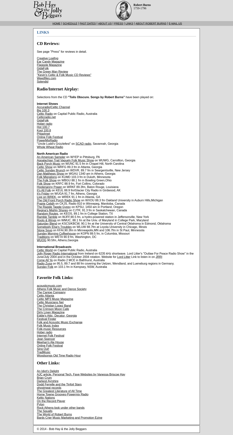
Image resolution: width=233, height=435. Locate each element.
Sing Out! (43, 349)
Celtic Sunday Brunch (51, 170)
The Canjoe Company (51, 292)
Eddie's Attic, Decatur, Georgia (57, 315)
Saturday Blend (47, 223)
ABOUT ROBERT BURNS (151, 23)
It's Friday (43, 193)
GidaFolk (43, 68)
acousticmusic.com (49, 285)
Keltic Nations (46, 397)
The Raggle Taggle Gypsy (54, 207)
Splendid (42, 81)
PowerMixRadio (47, 140)
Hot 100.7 (43, 127)
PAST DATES (88, 23)
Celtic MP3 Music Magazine (55, 299)
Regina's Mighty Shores (52, 210)
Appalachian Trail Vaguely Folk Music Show (65, 160)
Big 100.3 (43, 110)
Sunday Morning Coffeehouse (56, 233)
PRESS (118, 23)
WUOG (41, 240)
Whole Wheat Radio (50, 147)
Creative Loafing (47, 58)
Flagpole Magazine (49, 65)
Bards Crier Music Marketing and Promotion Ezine (69, 417)
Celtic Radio (45, 113)
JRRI (159, 256)
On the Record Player (51, 401)
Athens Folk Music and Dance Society (61, 289)
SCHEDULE (70, 23)
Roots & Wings (46, 220)
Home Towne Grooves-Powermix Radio (62, 394)
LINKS (129, 23)
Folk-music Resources (51, 329)
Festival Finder (46, 319)
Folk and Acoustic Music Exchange (59, 322)
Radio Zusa (44, 263)
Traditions (43, 236)
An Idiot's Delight (48, 371)
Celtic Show (44, 167)
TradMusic (44, 352)
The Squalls (45, 411)
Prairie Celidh (46, 203)
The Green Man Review (52, 71)
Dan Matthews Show (51, 173)
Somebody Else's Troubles (54, 226)
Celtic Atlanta (45, 295)
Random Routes (47, 213)
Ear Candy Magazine (50, 61)
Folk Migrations (47, 177)
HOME (56, 23)
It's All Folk (44, 190)
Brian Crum (44, 377)
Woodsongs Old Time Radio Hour (59, 355)
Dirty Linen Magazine (51, 312)
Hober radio (44, 123)
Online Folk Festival (50, 137)
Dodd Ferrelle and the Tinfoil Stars (59, 384)
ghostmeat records (49, 387)
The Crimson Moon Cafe (53, 309)
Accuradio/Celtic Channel (53, 107)
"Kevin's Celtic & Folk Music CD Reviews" (64, 75)
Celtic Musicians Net (50, 302)
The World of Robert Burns (54, 414)
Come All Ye (45, 260)
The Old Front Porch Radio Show (58, 200)
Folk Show (44, 183)
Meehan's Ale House (50, 342)
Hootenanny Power (50, 187)
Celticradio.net (46, 117)
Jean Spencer (46, 339)
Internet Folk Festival (50, 335)
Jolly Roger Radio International (57, 253)
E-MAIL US (175, 23)
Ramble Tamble (47, 217)
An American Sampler (51, 157)
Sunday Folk (45, 266)
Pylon (40, 404)
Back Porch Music (48, 163)
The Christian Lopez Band (54, 305)
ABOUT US (105, 23)
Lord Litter (124, 256)
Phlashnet (43, 133)
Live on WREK (46, 197)
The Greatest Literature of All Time (59, 391)
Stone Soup (44, 230)
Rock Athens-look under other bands (61, 407)
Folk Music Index (48, 325)
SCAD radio (83, 143)
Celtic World (45, 250)
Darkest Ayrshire (47, 381)
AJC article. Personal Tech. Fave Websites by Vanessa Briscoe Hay (81, 374)
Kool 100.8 (44, 130)
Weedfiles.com (46, 78)
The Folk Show (47, 180)
